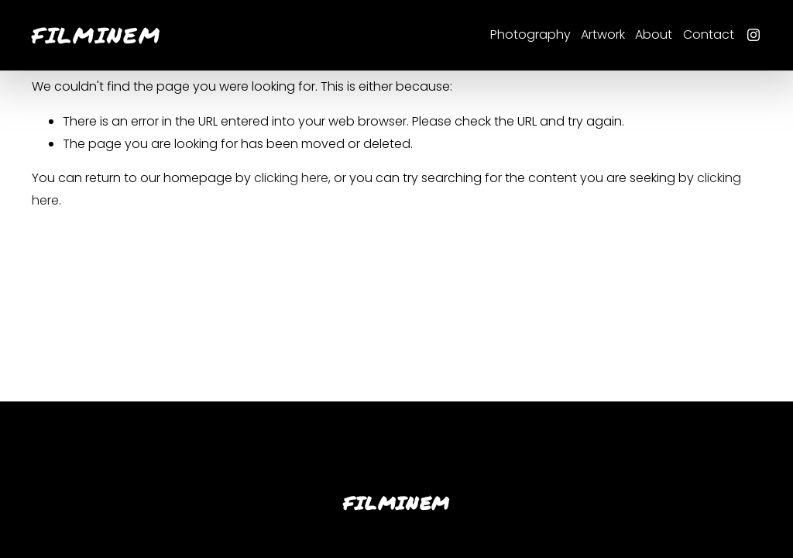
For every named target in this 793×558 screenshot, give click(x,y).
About (653, 34)
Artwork (603, 34)
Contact (708, 34)
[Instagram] (753, 35)
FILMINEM (96, 34)
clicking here (291, 178)
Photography (530, 34)
